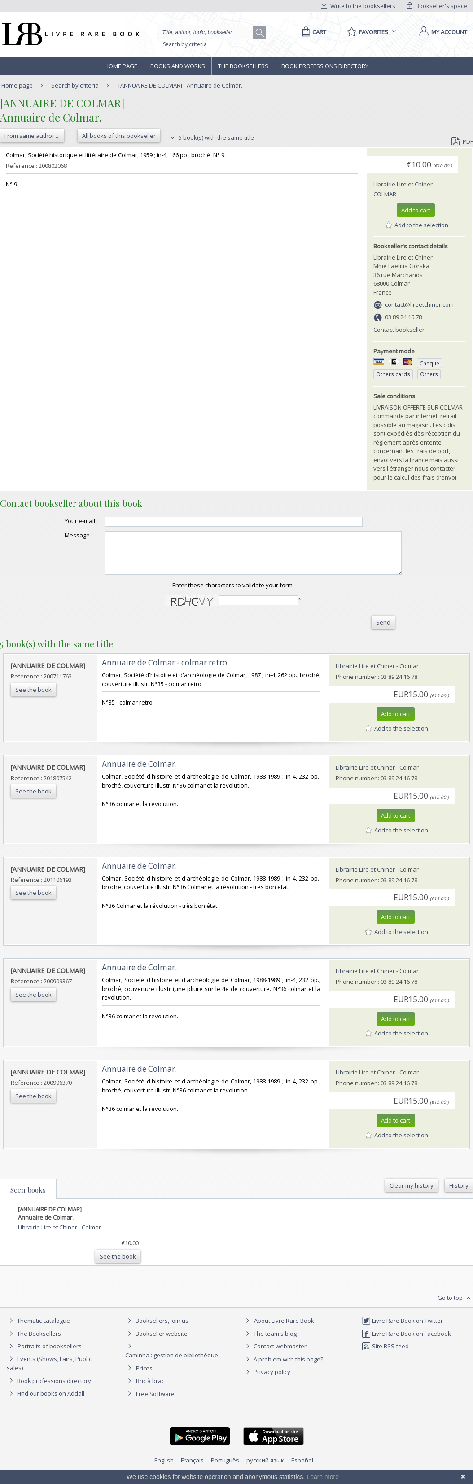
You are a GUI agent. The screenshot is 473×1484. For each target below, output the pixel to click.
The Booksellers (243, 66)
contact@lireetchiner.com (419, 304)
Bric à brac (150, 1389)
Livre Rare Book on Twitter (402, 1328)
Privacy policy (266, 1379)
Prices (144, 1376)
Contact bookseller (399, 330)
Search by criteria (185, 44)
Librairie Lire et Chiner (403, 184)
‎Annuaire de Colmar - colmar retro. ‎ (166, 670)
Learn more (323, 1476)
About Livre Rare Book (284, 1329)
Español (302, 1468)
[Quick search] (209, 32)
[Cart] (312, 32)
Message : (60, 535)
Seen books (28, 1197)
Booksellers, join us (156, 1328)
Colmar (384, 194)
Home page (121, 66)
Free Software (155, 1402)
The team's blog (270, 1341)
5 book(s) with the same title (211, 137)
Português (225, 1468)
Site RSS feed (385, 1354)
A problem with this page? (283, 1367)
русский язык (265, 1468)
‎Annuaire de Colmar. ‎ (140, 772)
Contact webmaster (275, 1354)
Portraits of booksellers (50, 1354)
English (164, 1468)
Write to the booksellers (358, 6)
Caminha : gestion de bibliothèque (171, 1363)
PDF (462, 141)
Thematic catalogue (38, 1328)
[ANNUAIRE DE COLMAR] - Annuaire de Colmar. (180, 85)
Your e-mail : (63, 521)
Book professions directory (324, 66)
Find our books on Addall (45, 1401)
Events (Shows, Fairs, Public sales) (49, 1371)
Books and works (177, 66)
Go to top (455, 1306)
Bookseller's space (437, 6)
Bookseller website (156, 1341)
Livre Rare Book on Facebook (406, 1341)
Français (192, 1468)
